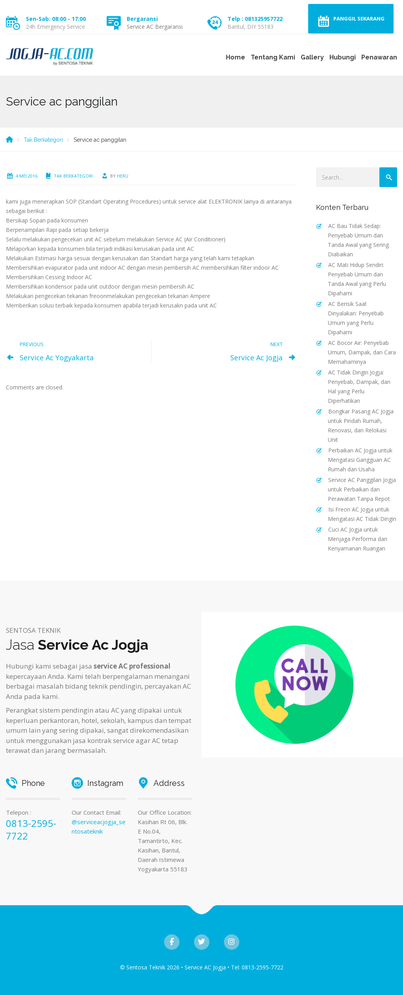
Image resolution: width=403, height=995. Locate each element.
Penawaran (379, 57)
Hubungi (342, 57)
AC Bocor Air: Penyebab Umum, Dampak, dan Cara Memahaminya (362, 352)
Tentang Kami (273, 57)
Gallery (312, 57)
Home (235, 57)
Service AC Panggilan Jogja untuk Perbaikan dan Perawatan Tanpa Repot (362, 489)
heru (122, 176)
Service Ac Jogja (256, 357)
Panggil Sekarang (359, 18)
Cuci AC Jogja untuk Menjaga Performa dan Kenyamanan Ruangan (357, 539)
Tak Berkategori (73, 176)
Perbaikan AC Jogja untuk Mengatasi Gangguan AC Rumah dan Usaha (360, 460)
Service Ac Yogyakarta (57, 357)
